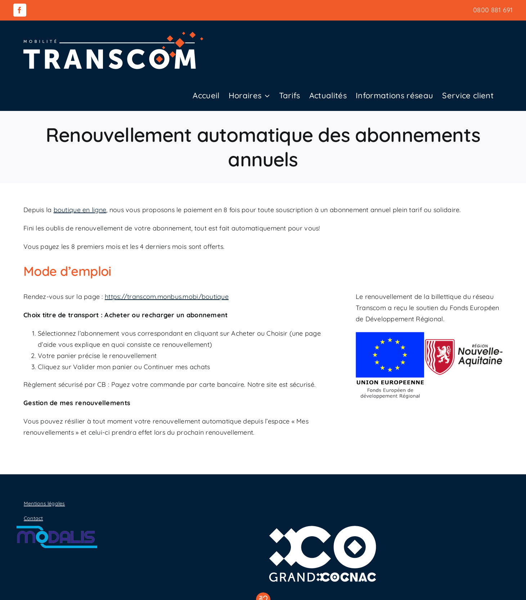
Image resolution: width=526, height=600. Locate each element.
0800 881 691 (493, 10)
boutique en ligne (80, 210)
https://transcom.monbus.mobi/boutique (167, 296)
